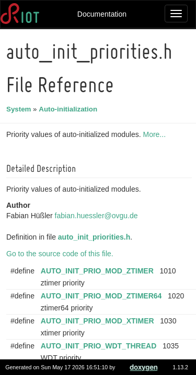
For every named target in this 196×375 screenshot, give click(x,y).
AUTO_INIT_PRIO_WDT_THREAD (100, 346)
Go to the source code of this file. (61, 253)
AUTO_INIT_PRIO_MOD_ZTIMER (98, 271)
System (20, 109)
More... (155, 134)
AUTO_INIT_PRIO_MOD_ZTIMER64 (103, 296)
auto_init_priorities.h (96, 237)
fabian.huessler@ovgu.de (98, 215)
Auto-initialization (69, 109)
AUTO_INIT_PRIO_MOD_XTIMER (99, 321)
